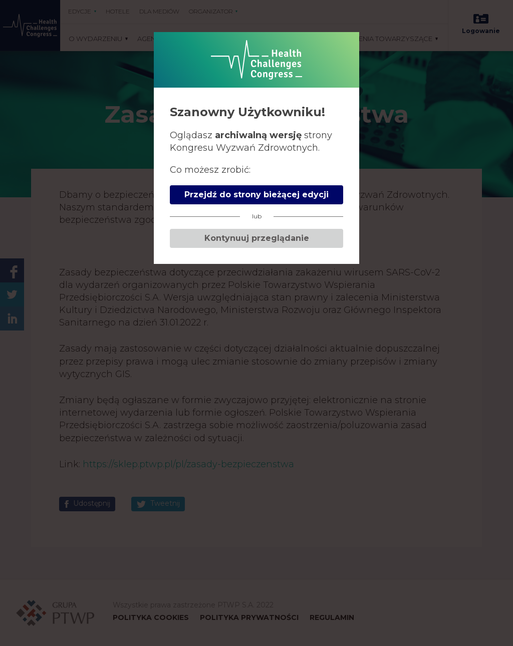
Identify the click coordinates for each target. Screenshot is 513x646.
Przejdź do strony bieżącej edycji (256, 194)
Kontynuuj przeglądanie (256, 238)
